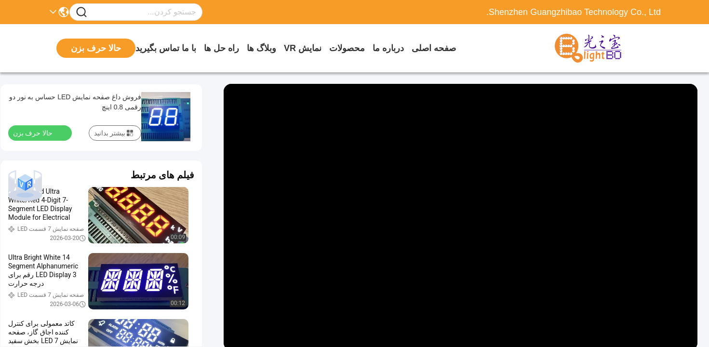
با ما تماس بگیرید (165, 48)
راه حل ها (221, 48)
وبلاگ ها (261, 48)
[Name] (81, 12)
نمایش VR (302, 48)
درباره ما (388, 48)
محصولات (347, 48)
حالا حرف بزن (38, 132)
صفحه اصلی (434, 48)
